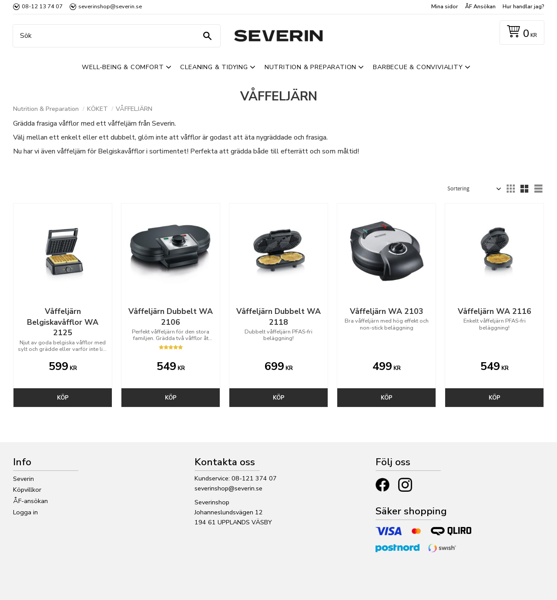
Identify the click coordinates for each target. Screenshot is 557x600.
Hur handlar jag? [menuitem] (523, 6)
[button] (510, 188)
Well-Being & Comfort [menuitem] (123, 67)
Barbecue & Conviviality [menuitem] (418, 67)
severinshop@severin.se (228, 488)
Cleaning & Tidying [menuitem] (214, 67)
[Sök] (207, 36)
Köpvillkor (27, 489)
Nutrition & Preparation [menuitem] (310, 67)
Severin (23, 478)
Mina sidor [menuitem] (444, 6)
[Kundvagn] (520, 32)
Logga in (25, 512)
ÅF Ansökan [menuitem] (480, 6)
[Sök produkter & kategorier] (114, 36)
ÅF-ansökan (30, 501)
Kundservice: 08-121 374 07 (236, 478)
